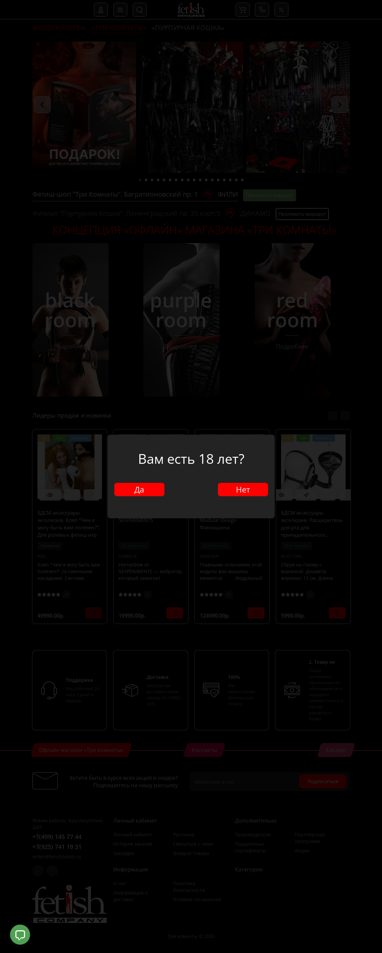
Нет (243, 489)
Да (139, 489)
